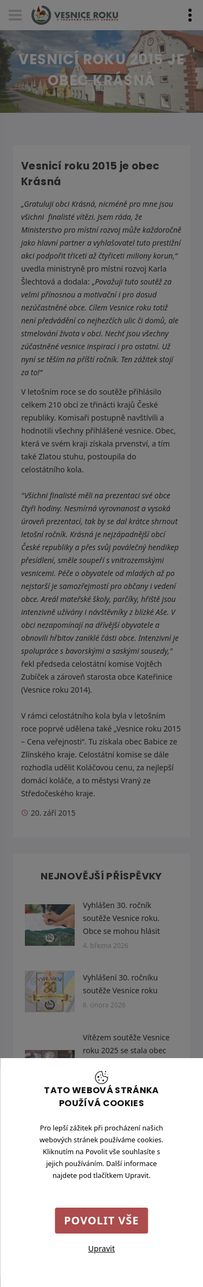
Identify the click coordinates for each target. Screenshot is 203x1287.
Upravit (101, 1248)
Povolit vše (101, 1220)
